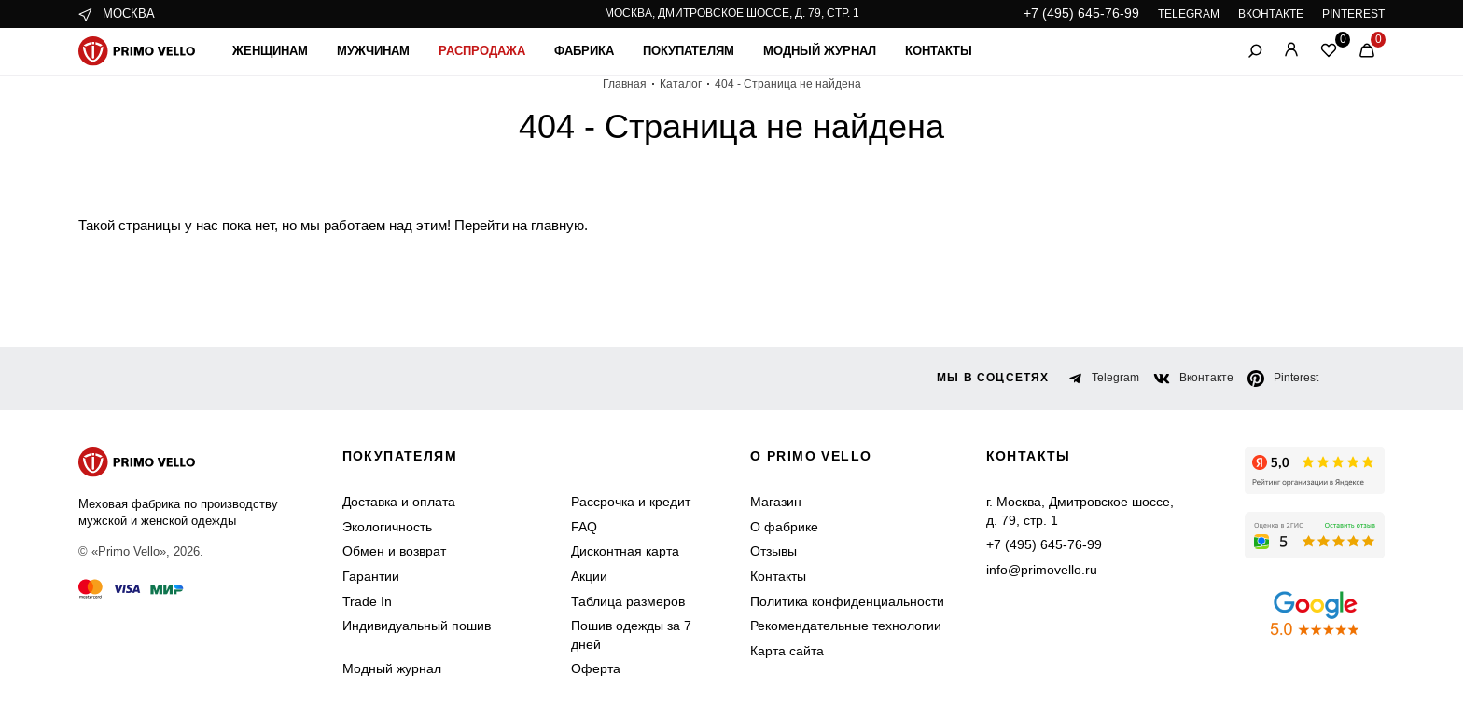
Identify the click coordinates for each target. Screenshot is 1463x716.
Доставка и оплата (398, 501)
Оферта (595, 668)
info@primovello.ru (1041, 569)
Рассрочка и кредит (630, 501)
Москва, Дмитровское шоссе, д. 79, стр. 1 (732, 13)
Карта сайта (787, 650)
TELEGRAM (1188, 14)
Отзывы (773, 551)
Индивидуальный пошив (416, 625)
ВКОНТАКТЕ (1270, 14)
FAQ (584, 526)
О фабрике (784, 526)
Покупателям (688, 51)
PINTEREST (1353, 14)
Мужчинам (373, 51)
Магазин (775, 501)
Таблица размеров (628, 601)
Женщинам (270, 51)
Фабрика (584, 51)
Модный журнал (819, 51)
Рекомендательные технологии (845, 625)
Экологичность (387, 526)
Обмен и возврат (394, 551)
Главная (625, 83)
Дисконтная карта (625, 551)
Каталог (681, 83)
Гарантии (370, 576)
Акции (589, 576)
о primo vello (810, 455)
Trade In (367, 601)
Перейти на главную (519, 225)
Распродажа (482, 51)
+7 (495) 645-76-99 (1081, 13)
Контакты (938, 51)
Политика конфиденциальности (847, 601)
